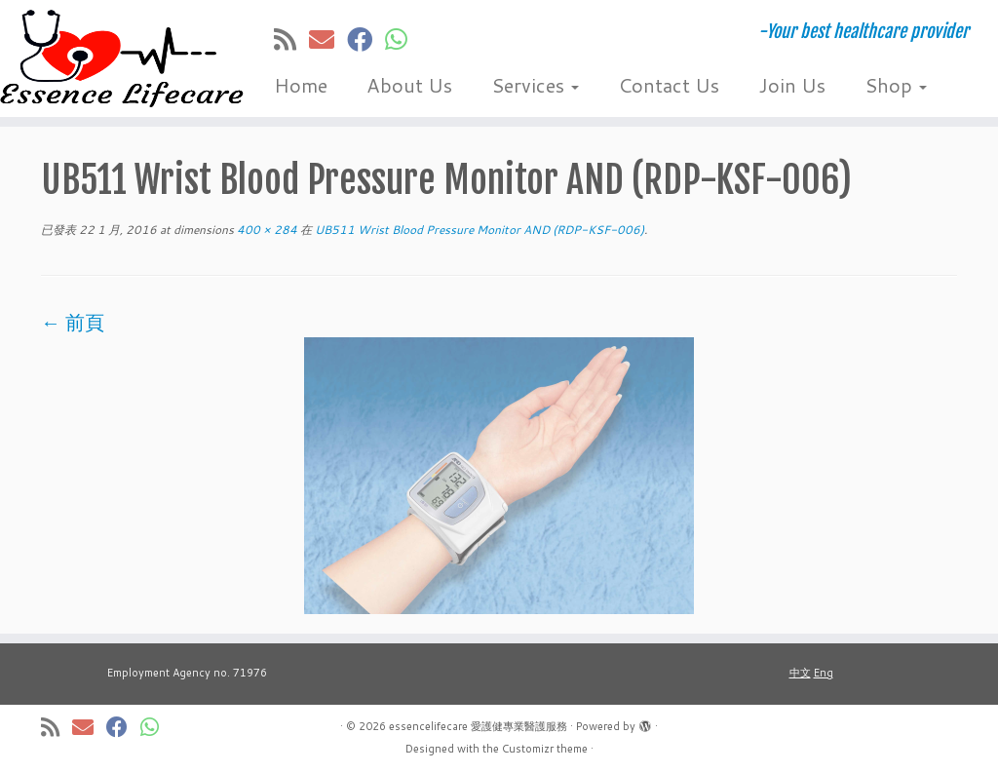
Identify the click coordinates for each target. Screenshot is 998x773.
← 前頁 (72, 321)
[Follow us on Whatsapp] (402, 39)
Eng (823, 672)
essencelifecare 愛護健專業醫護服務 (478, 726)
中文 (800, 672)
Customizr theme (545, 748)
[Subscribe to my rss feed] (291, 39)
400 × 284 (265, 229)
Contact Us (668, 84)
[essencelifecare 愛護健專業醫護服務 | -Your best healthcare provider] (117, 58)
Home (300, 84)
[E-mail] (328, 39)
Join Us (791, 84)
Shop (895, 84)
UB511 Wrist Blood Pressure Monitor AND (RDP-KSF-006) (478, 229)
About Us (409, 84)
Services (535, 84)
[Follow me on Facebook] (366, 39)
